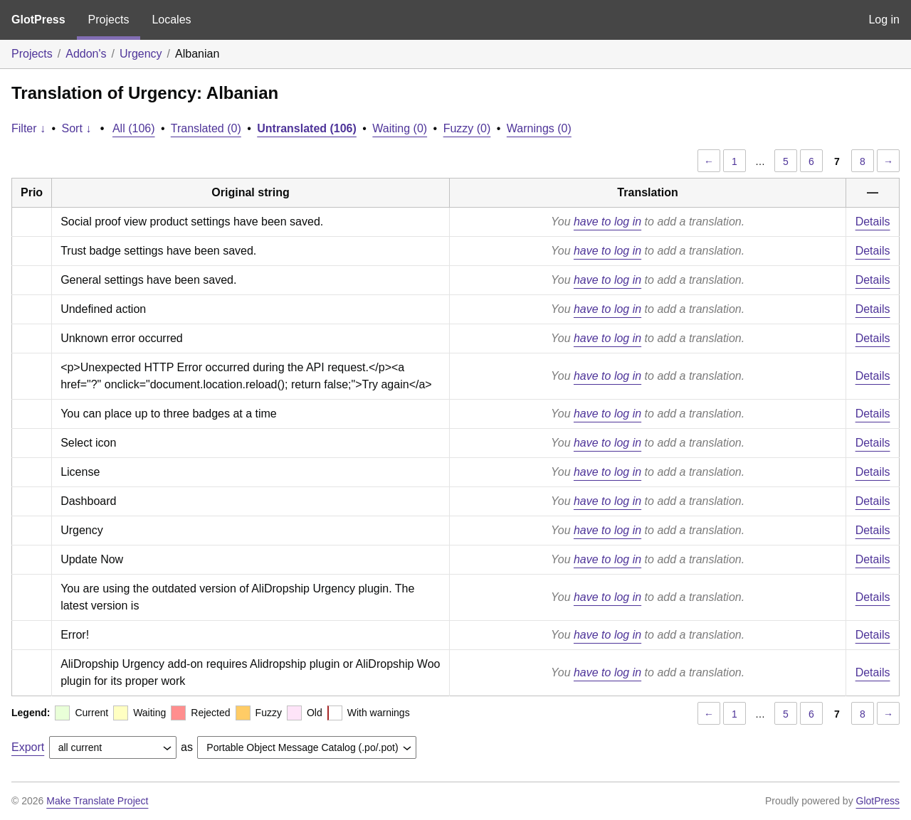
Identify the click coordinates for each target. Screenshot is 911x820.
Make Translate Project (97, 800)
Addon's (85, 54)
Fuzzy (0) (467, 128)
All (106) (133, 128)
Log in (884, 20)
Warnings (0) (539, 128)
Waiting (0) (399, 128)
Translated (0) (206, 128)
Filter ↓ (28, 128)
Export (27, 747)
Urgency (141, 54)
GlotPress (38, 20)
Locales (171, 20)
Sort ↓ (77, 128)
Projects (109, 20)
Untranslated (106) (307, 128)
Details (872, 221)
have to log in (607, 221)
